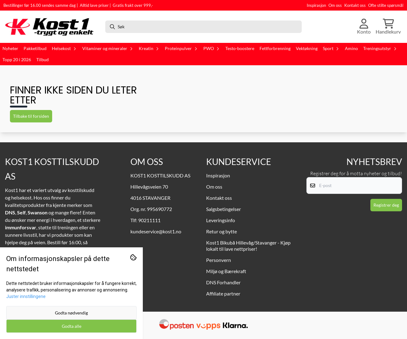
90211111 (149, 220)
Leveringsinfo (220, 220)
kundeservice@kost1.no (155, 231)
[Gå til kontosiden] (364, 26)
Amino (351, 48)
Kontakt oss (355, 5)
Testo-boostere (239, 48)
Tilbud (42, 59)
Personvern (218, 260)
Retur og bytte (221, 231)
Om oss (335, 5)
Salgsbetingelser (223, 209)
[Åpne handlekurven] (388, 26)
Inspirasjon (316, 5)
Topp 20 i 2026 (16, 59)
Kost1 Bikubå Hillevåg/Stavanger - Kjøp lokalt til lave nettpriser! (248, 246)
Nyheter (10, 48)
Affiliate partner (223, 293)
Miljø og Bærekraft (226, 271)
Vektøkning (307, 48)
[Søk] (203, 26)
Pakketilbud (35, 48)
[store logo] (52, 26)
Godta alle (71, 326)
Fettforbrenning (275, 48)
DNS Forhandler (223, 282)
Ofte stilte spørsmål (385, 5)
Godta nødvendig (71, 312)
